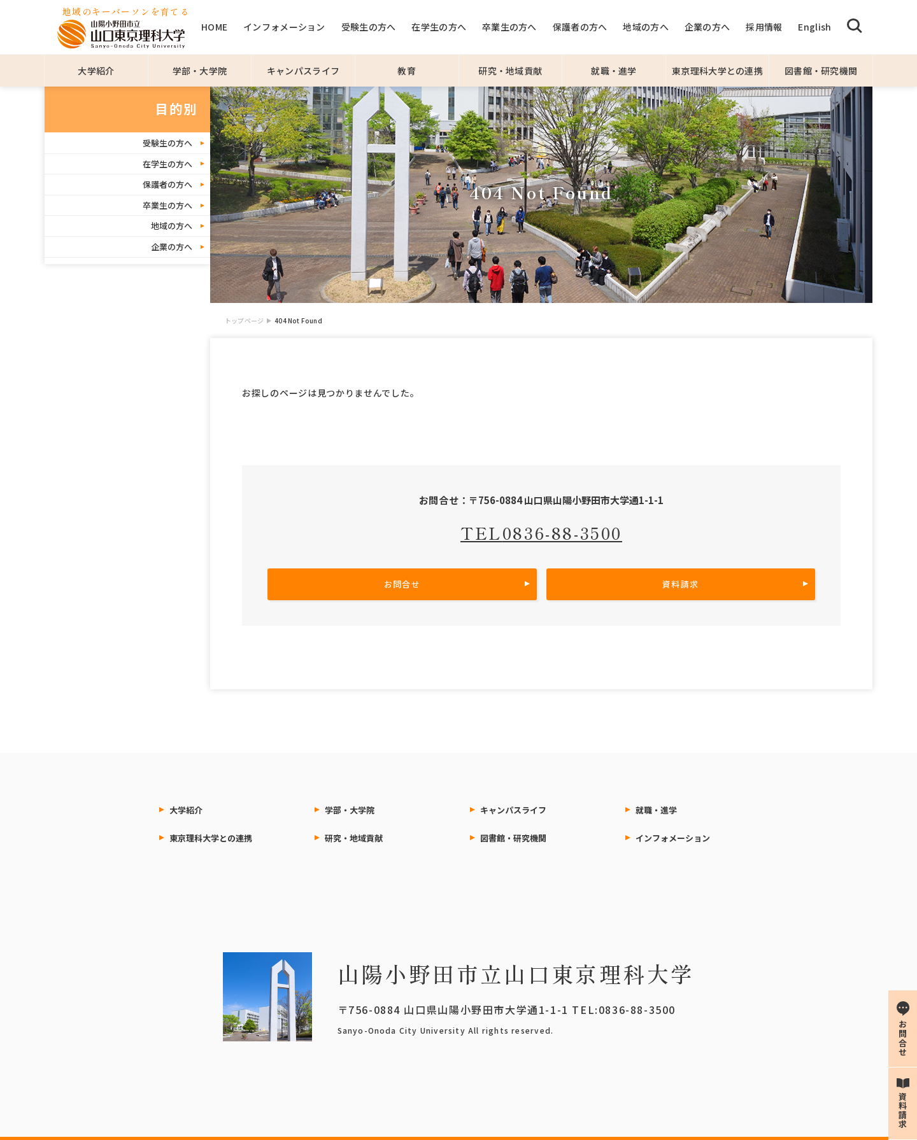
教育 (406, 70)
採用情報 (764, 26)
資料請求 (680, 584)
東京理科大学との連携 (717, 70)
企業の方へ (707, 26)
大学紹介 (96, 70)
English (814, 26)
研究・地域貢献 (510, 70)
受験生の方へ (368, 26)
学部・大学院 (200, 70)
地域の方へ (645, 26)
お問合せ (402, 584)
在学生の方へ (438, 26)
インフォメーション (284, 26)
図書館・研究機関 (821, 70)
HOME (214, 26)
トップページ (244, 320)
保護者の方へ (580, 26)
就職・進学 (613, 70)
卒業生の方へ (509, 26)
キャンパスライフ (303, 70)
